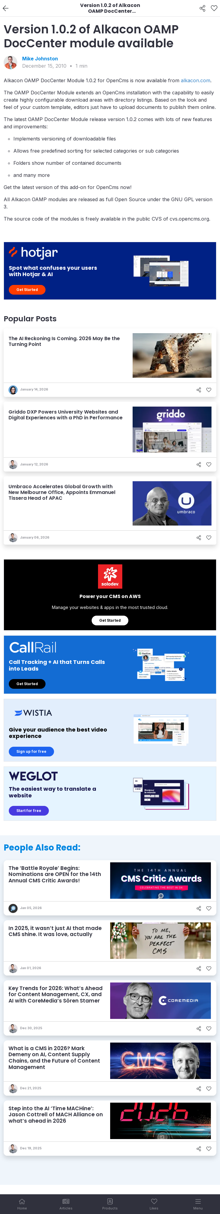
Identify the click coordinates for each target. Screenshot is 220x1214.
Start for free (28, 810)
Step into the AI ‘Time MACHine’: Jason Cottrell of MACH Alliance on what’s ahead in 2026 (55, 1114)
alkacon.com (195, 80)
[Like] (214, 8)
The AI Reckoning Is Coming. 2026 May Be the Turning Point (64, 341)
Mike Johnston (40, 59)
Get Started (27, 289)
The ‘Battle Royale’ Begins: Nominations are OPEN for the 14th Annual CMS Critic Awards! (54, 874)
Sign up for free (31, 751)
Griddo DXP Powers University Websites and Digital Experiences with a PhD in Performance (65, 414)
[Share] (202, 8)
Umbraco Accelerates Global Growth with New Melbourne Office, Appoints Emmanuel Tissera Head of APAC (61, 492)
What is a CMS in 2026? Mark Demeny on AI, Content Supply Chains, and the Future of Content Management (54, 1058)
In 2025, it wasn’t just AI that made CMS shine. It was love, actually (55, 931)
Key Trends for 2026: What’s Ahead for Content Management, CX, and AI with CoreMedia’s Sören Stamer (55, 994)
